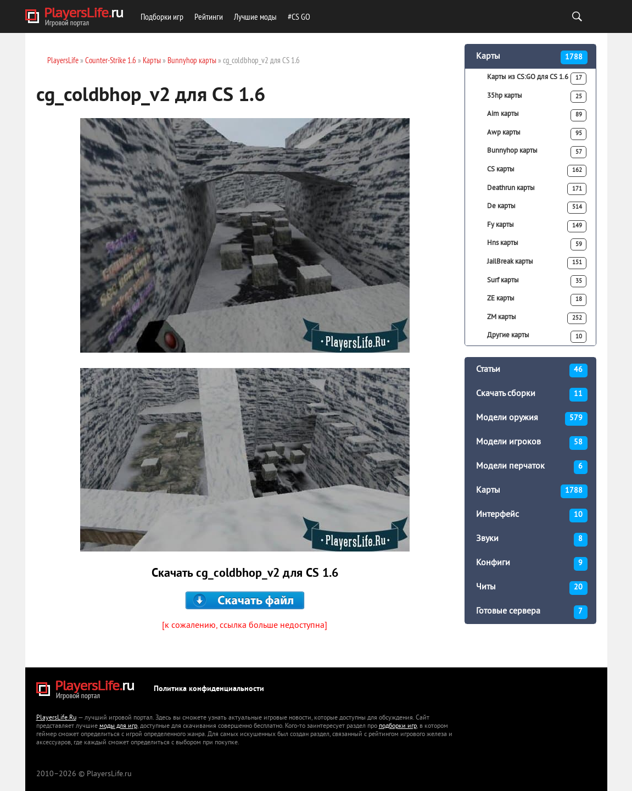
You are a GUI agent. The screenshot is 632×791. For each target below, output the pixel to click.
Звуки (532, 540)
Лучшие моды (255, 16)
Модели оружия (532, 419)
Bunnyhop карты (537, 152)
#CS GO (299, 16)
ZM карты (537, 319)
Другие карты (537, 337)
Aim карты (537, 115)
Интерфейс (532, 515)
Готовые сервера (532, 612)
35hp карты (537, 97)
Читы (532, 588)
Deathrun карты (537, 189)
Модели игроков (532, 443)
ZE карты (537, 300)
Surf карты (537, 281)
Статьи (532, 370)
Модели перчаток (532, 467)
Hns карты (537, 244)
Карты (532, 57)
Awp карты (537, 134)
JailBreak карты (537, 263)
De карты (537, 208)
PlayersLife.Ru (56, 718)
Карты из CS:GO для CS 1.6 (537, 79)
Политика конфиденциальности (209, 689)
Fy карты (537, 226)
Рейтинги (208, 16)
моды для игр (118, 726)
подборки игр (398, 726)
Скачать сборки (532, 395)
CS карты (537, 171)
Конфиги (532, 564)
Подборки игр (162, 16)
